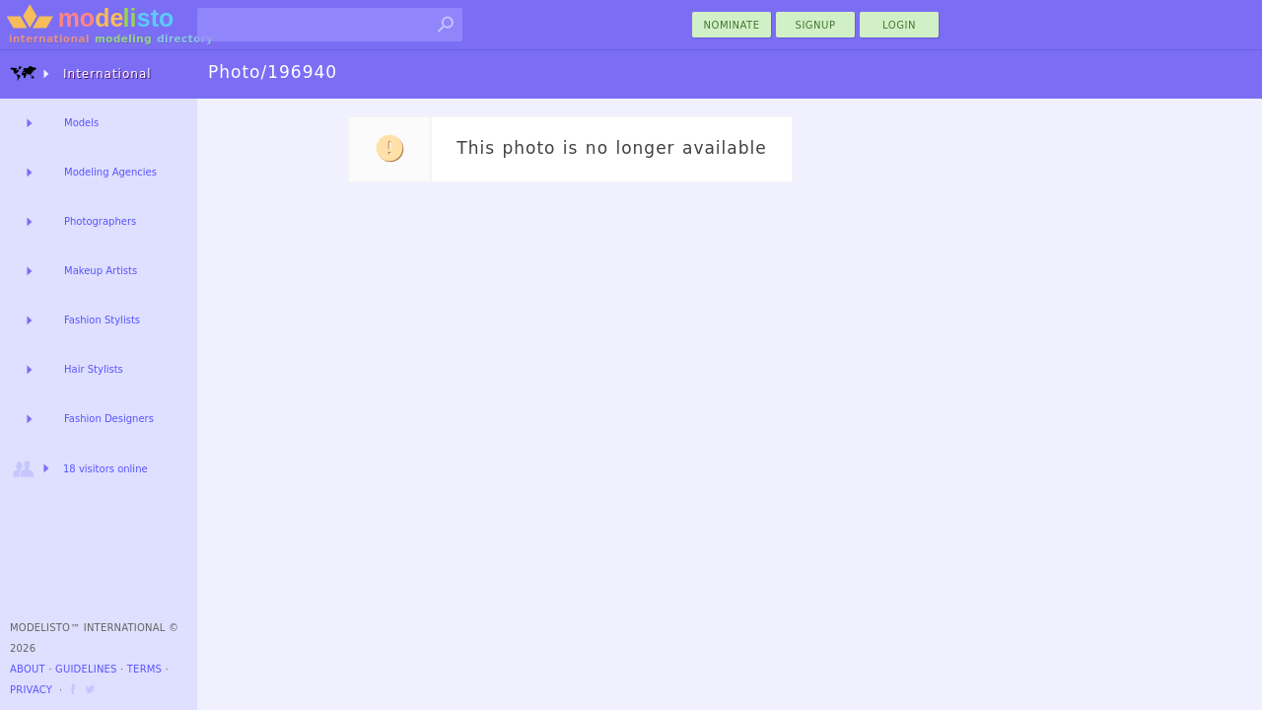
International (81, 73)
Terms (144, 669)
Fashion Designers (109, 418)
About (27, 669)
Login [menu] (899, 25)
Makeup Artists (100, 270)
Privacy (31, 689)
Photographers (100, 221)
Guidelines (86, 669)
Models (81, 122)
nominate (732, 25)
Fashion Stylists (102, 320)
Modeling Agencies (110, 172)
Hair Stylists (93, 369)
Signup (816, 25)
